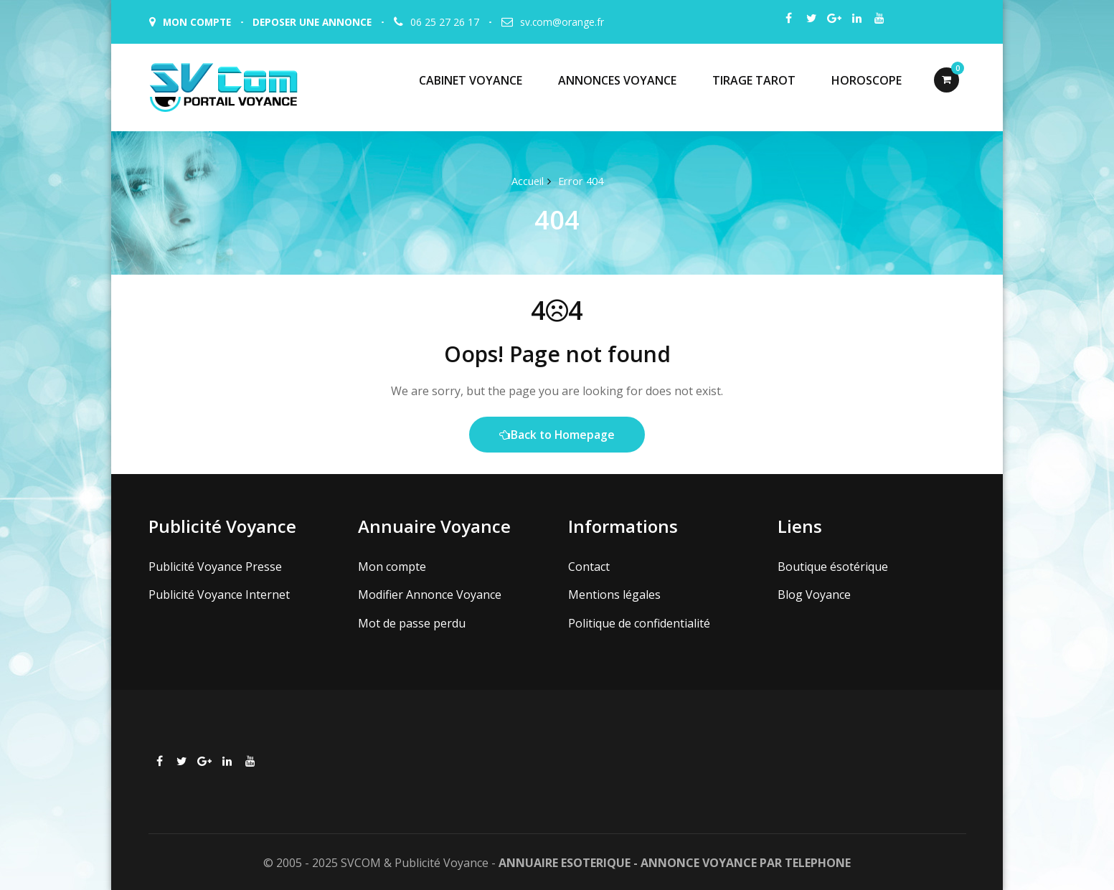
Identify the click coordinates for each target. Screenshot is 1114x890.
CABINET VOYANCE (470, 80)
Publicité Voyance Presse (215, 566)
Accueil (525, 181)
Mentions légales (614, 594)
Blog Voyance (814, 594)
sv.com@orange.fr (569, 22)
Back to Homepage (557, 434)
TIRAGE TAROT (754, 80)
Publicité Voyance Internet (219, 594)
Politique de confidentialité (639, 622)
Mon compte (392, 566)
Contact (589, 566)
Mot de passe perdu (412, 622)
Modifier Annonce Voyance (429, 594)
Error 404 (581, 181)
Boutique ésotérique (833, 566)
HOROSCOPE (866, 80)
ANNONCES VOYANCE (617, 80)
